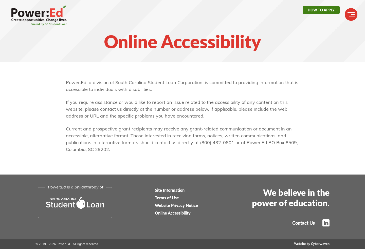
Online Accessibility (173, 213)
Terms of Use (167, 198)
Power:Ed (37, 15)
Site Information (170, 190)
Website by (312, 244)
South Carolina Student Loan (75, 202)
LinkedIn (326, 222)
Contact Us (303, 223)
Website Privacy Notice (176, 205)
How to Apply (321, 9)
